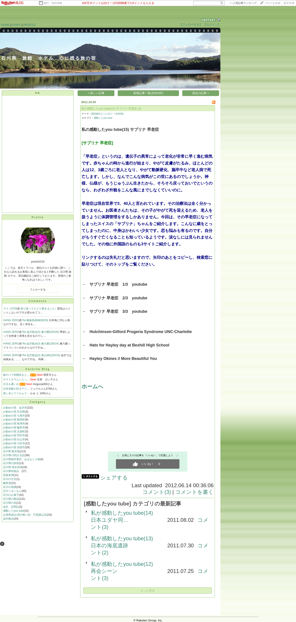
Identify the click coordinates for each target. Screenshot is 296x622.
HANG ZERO (11, 320)
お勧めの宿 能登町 (14, 419)
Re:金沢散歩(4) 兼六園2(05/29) (41, 331)
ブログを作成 (272, 3)
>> (243, 3)
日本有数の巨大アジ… (16, 388)
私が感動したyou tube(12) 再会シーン (124, 567)
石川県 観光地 (11, 451)
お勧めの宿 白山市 (14, 439)
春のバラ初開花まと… (16, 374)
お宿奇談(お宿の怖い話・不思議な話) (25, 514)
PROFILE (29, 24)
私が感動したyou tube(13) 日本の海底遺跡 (124, 541)
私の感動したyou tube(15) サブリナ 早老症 (109, 108)
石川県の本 (9, 502)
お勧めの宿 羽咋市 (14, 435)
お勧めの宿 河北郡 (14, 411)
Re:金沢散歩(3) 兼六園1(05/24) (41, 343)
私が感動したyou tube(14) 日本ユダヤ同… (124, 516)
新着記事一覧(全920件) (148, 93)
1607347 (208, 20)
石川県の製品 (11, 498)
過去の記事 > (200, 93)
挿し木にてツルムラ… (16, 393)
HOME (5, 24)
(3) (139, 108)
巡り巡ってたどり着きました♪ (38, 308)
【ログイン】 (211, 24)
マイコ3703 (10, 308)
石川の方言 (9, 479)
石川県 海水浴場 (12, 467)
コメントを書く (194, 492)
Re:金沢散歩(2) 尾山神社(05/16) (41, 355)
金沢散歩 (8, 518)
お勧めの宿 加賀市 (14, 447)
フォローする (38, 289)
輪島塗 (7, 483)
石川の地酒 (9, 487)
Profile (38, 217)
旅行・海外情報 (53, 3)
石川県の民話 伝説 (14, 455)
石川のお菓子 (11, 494)
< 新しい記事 (96, 93)
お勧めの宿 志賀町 (14, 431)
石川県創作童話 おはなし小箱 (21, 459)
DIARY (16, 24)
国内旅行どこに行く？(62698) (107, 113)
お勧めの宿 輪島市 (14, 427)
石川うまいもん (12, 490)
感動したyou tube (13, 510)
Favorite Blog (38, 369)
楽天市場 (289, 3)
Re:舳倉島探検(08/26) (35, 320)
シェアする (114, 478)
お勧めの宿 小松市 (14, 443)
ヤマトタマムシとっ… (16, 379)
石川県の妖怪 (11, 463)
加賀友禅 (8, 475)
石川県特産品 (12, 471)
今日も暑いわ (11, 384)
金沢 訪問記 (11, 506)
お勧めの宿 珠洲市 (14, 423)
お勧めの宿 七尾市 (14, 415)
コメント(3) (156, 492)
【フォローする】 (190, 24)
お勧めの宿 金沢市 (15, 407)
